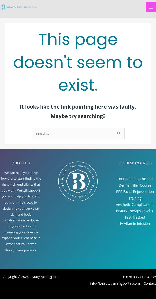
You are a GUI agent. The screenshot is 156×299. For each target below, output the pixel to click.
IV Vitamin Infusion (135, 223)
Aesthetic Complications (135, 204)
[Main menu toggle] (151, 7)
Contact (150, 283)
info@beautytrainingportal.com (115, 283)
